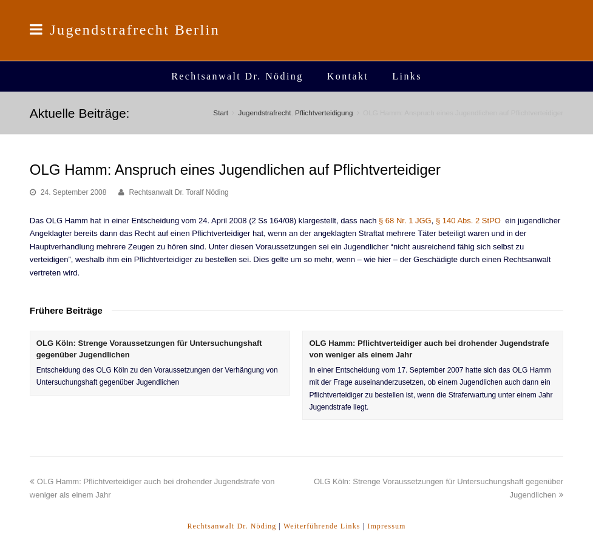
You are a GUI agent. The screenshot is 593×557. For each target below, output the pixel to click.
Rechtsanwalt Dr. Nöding (231, 526)
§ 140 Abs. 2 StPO (468, 220)
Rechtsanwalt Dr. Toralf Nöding (178, 192)
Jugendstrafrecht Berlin (125, 30)
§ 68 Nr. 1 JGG (405, 220)
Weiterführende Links (322, 526)
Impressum (386, 526)
